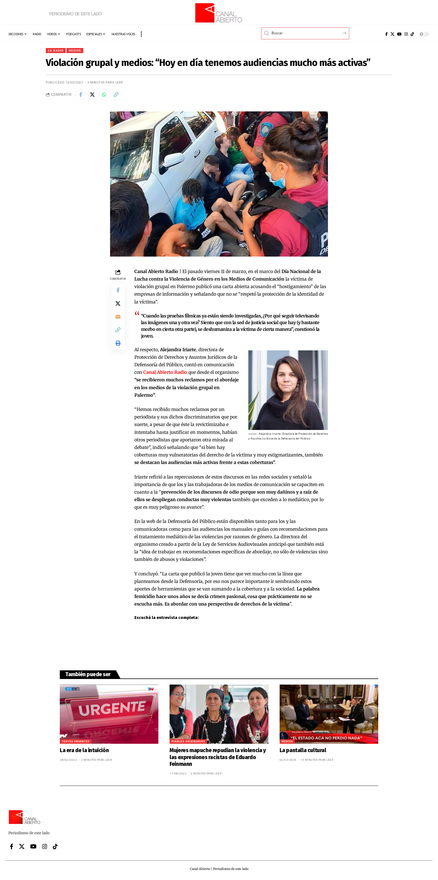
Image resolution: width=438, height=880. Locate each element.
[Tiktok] (412, 34)
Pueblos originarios (188, 741)
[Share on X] (92, 95)
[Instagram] (406, 34)
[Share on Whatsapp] (104, 95)
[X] (392, 34)
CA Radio (56, 50)
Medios (75, 50)
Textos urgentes (75, 741)
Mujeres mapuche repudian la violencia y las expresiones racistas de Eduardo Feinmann (218, 757)
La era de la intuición (84, 750)
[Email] (118, 317)
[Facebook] (386, 34)
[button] (141, 34)
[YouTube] (399, 34)
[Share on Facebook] (80, 95)
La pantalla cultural (303, 750)
